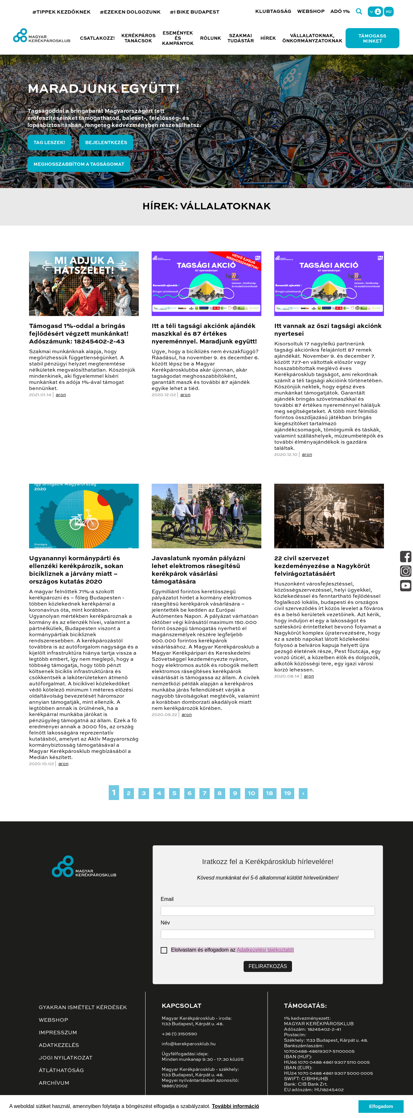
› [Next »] (303, 793)
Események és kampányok (178, 38)
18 (269, 793)
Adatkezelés (59, 1045)
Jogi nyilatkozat (66, 1058)
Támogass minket (372, 39)
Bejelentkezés (106, 143)
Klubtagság (273, 11)
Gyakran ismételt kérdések (83, 1007)
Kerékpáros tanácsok (138, 38)
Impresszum (58, 1033)
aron (61, 395)
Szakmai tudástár (240, 38)
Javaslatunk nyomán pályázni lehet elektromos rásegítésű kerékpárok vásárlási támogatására (199, 570)
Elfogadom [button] (381, 1106)
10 (251, 793)
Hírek (268, 38)
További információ (235, 1106)
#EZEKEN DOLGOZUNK (130, 12)
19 (287, 793)
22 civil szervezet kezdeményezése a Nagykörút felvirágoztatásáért (322, 566)
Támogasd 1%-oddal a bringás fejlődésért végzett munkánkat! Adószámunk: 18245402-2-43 (78, 334)
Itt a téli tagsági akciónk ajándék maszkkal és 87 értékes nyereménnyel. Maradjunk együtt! (204, 334)
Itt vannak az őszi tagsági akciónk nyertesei (328, 330)
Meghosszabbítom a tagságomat (79, 164)
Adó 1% (340, 11)
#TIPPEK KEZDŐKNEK (61, 12)
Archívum (54, 1083)
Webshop (311, 11)
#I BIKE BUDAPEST (194, 12)
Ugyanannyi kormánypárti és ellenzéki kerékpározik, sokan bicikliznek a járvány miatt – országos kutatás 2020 (76, 570)
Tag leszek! (49, 143)
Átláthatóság (61, 1070)
